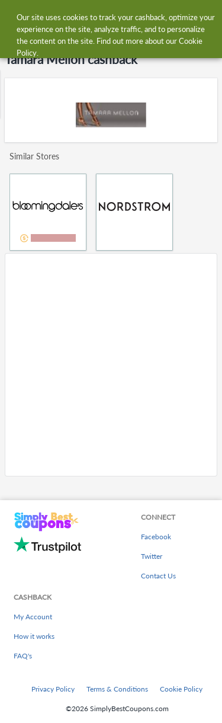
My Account (33, 616)
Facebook (156, 536)
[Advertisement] (111, 365)
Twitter (151, 556)
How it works (34, 636)
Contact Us (158, 575)
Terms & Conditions (117, 688)
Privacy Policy (53, 688)
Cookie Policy (181, 688)
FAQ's (23, 655)
